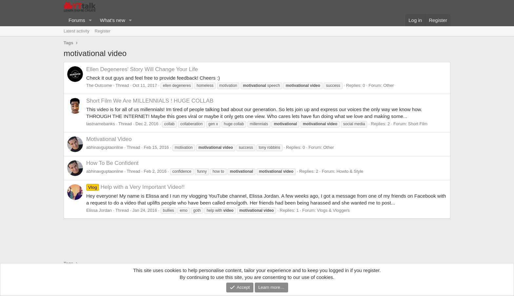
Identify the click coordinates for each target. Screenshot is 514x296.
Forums (77, 20)
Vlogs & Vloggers (333, 210)
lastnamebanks (100, 123)
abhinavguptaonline (104, 147)
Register (102, 31)
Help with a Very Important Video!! (135, 187)
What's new (112, 20)
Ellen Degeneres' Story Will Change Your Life (142, 69)
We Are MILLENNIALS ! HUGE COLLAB (149, 101)
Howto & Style (349, 171)
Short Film (417, 123)
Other (388, 85)
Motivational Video (109, 139)
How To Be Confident (112, 163)
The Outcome (99, 85)
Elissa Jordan (99, 210)
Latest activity (76, 31)
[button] (90, 20)
